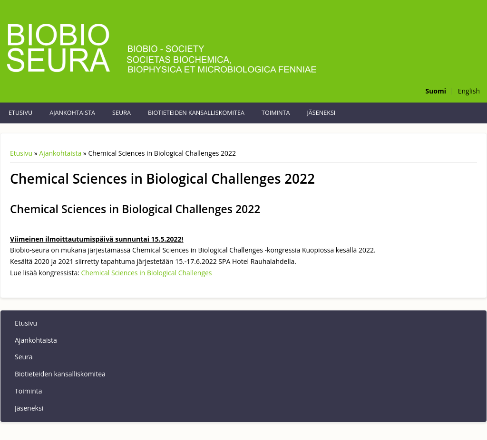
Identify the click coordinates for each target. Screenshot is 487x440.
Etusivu (20, 113)
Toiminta (276, 113)
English (469, 90)
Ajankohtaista (72, 113)
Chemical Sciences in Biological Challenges (146, 272)
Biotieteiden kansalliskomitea (196, 113)
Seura (121, 113)
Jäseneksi (321, 113)
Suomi (435, 90)
